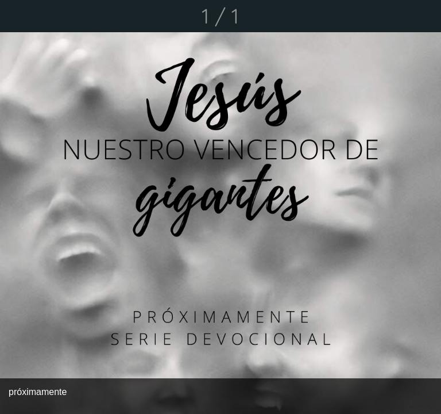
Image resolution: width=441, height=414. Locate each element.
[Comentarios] (425, 16)
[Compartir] (395, 16)
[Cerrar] (16, 16)
